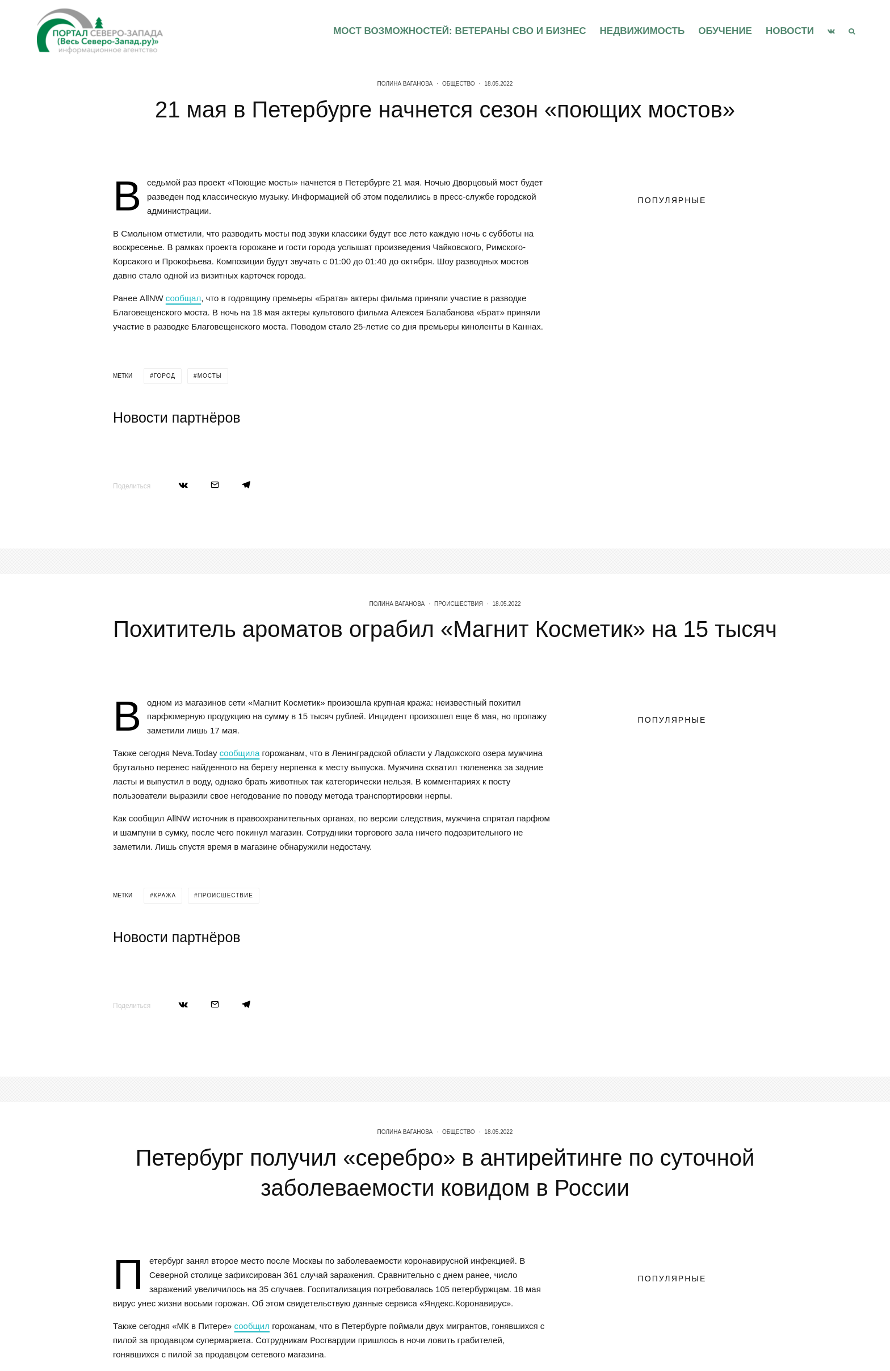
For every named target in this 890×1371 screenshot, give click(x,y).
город (164, 376)
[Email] (215, 484)
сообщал (183, 298)
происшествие (225, 955)
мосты (210, 376)
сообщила (240, 813)
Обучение (725, 31)
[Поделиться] (183, 484)
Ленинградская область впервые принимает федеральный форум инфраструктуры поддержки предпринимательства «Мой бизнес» (689, 363)
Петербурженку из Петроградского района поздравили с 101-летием (692, 423)
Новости (790, 31)
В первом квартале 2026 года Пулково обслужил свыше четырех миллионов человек (692, 304)
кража (165, 955)
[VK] (831, 31)
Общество (458, 84)
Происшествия (458, 663)
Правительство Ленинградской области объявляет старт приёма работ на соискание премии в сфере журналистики (666, 254)
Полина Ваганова (405, 84)
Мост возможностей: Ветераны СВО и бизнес (459, 31)
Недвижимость (642, 31)
